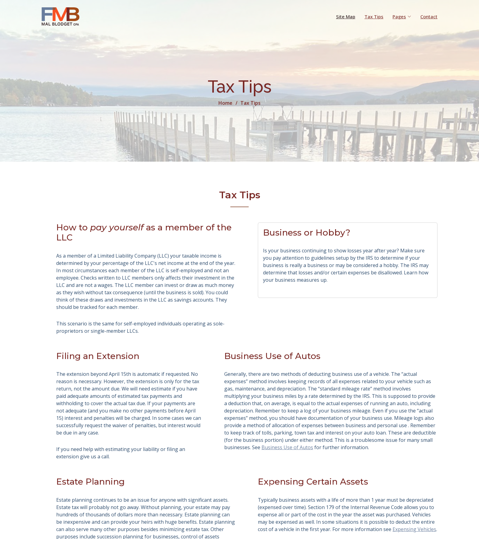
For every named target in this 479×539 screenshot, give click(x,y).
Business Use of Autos (287, 447)
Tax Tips (373, 16)
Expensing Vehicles (414, 529)
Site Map (345, 16)
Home (225, 103)
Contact (428, 16)
